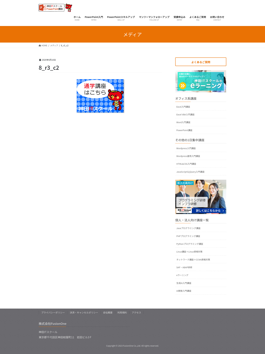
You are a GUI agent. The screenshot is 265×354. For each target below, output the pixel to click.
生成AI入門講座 (183, 283)
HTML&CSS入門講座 (186, 163)
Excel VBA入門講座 (185, 114)
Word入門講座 (183, 122)
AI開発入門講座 (183, 290)
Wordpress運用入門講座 (188, 156)
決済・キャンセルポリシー (84, 312)
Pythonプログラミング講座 (189, 243)
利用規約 (122, 312)
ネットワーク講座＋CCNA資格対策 (193, 259)
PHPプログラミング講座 (188, 236)
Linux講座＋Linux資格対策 (189, 251)
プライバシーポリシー (53, 312)
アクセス (136, 312)
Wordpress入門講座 (186, 148)
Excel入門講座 (183, 106)
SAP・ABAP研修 (184, 267)
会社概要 (108, 312)
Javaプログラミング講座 (188, 228)
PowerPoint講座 (184, 130)
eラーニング (182, 275)
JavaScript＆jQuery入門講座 (190, 171)
